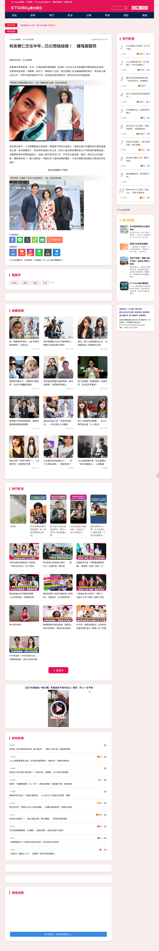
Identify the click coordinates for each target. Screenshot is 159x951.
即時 (32, 15)
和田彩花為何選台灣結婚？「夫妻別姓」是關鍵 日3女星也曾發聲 (38, 772)
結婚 (35, 282)
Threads (134, 8)
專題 (144, 15)
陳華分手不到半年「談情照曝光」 (35, 25)
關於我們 (138, 309)
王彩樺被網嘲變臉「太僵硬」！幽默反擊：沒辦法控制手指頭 (36, 830)
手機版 (29, 2)
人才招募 (130, 309)
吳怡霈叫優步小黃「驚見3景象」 (137, 159)
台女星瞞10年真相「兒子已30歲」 (138, 47)
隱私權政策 (123, 315)
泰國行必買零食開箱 (139, 243)
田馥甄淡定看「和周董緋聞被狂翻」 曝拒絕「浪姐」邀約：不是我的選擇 (90, 566)
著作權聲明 (133, 315)
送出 (126, 7)
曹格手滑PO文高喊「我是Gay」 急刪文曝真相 (137, 191)
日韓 (88, 15)
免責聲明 (142, 315)
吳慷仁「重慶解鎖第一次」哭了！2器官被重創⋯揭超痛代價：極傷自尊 (40, 783)
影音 (70, 15)
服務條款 (146, 312)
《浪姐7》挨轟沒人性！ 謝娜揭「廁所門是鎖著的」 (32, 853)
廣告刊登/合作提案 (126, 312)
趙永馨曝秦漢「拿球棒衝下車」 (138, 175)
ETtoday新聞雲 (17, 2)
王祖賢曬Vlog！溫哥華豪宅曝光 (138, 111)
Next (103, 511)
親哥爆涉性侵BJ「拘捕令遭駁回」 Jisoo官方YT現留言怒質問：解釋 (39, 795)
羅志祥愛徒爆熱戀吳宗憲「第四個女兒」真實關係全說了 (138, 79)
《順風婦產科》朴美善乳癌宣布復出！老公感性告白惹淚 (34, 841)
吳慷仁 (14, 282)
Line (138, 8)
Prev (13, 511)
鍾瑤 (25, 282)
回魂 (45, 282)
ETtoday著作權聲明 (52, 260)
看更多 (59, 670)
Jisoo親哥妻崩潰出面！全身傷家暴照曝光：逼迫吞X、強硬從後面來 (39, 760)
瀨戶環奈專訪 (15, 624)
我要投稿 (122, 309)
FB (142, 8)
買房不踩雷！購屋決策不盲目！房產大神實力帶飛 (140, 260)
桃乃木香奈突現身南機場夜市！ (138, 95)
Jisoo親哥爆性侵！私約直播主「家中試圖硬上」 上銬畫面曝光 (92, 464)
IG (146, 8)
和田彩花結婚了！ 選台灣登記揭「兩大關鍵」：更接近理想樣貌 (38, 818)
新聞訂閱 (68, 2)
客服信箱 (138, 312)
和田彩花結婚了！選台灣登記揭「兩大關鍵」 (138, 143)
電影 (126, 15)
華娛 (107, 15)
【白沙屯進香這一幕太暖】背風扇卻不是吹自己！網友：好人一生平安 (58, 687)
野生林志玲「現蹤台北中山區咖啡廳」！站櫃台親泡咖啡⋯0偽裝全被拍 (40, 806)
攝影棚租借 (57, 2)
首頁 (14, 15)
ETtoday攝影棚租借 (139, 283)
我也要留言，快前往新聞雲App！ (58, 934)
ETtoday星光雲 (26, 8)
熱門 (51, 15)
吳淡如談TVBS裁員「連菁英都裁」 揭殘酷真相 (137, 127)
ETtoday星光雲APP (42, 2)
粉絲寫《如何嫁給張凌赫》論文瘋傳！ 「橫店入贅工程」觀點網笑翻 (39, 748)
